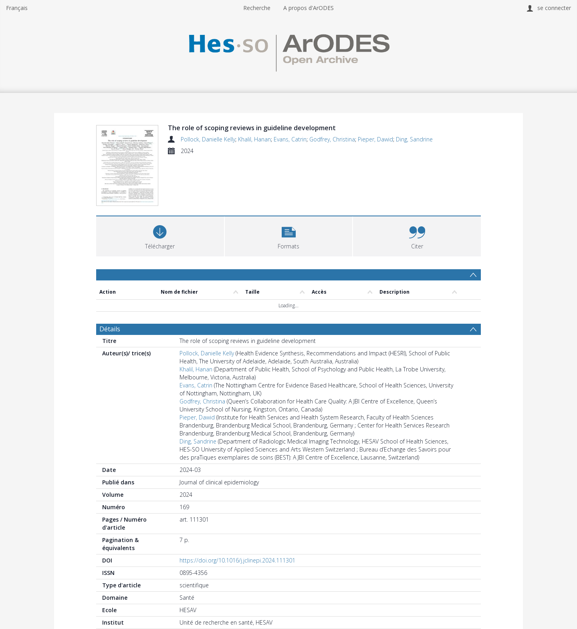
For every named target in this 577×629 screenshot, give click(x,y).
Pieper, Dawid (375, 139)
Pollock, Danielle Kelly (208, 139)
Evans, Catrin (290, 139)
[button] (289, 235)
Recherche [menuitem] (256, 8)
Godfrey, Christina (332, 139)
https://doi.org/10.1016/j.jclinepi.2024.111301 (237, 560)
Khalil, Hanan (254, 139)
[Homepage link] (288, 50)
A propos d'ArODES (308, 8)
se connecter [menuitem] (554, 8)
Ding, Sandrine (414, 139)
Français (17, 8)
